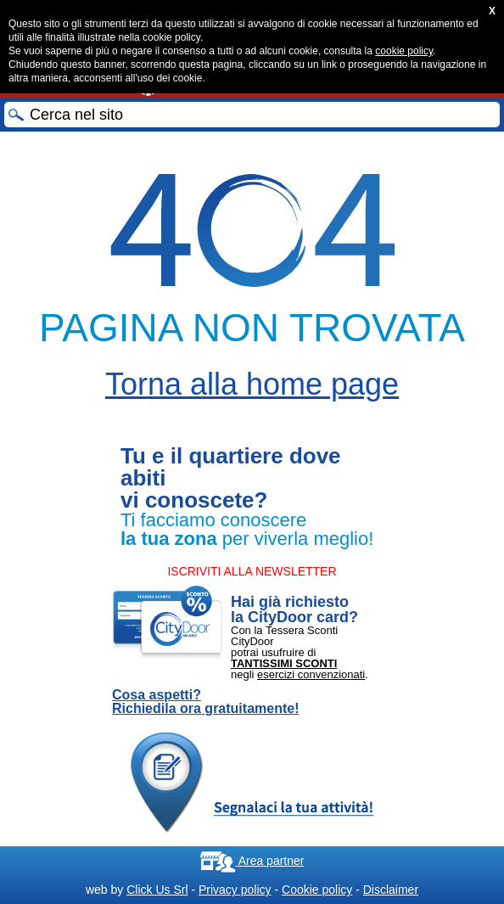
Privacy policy (235, 889)
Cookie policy (317, 889)
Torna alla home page (252, 384)
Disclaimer (390, 889)
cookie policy (404, 51)
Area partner (252, 861)
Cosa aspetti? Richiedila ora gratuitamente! (206, 702)
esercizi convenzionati (311, 674)
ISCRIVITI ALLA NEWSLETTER (251, 571)
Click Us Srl (157, 889)
